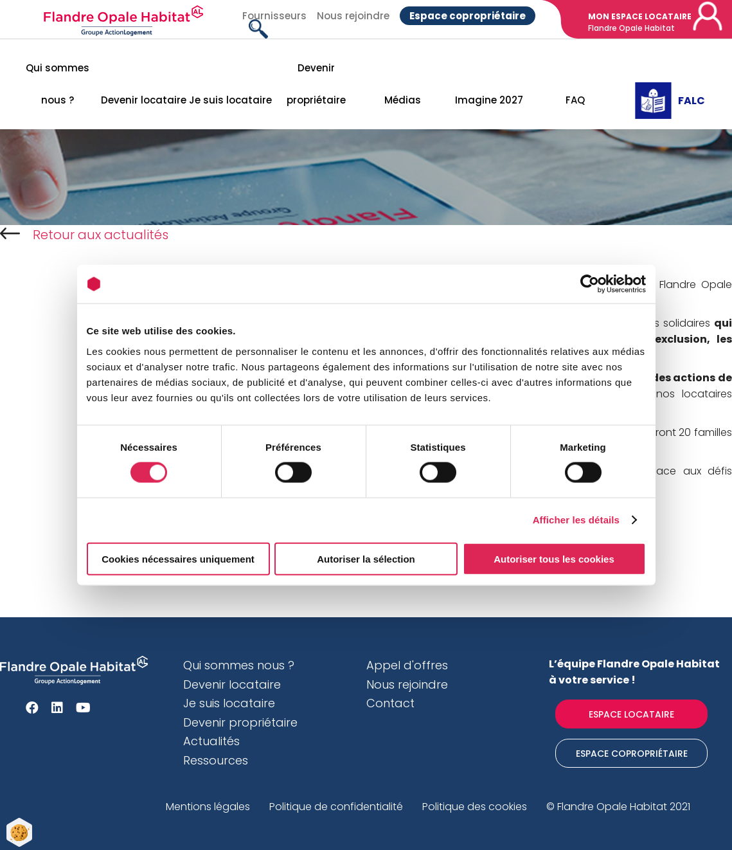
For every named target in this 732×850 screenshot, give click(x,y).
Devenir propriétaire (316, 84)
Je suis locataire (230, 100)
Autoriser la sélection (366, 558)
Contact (390, 703)
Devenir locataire (143, 100)
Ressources (215, 760)
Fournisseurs (274, 16)
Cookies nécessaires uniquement (178, 558)
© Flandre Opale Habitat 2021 (618, 806)
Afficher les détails (576, 519)
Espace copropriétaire (467, 16)
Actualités (211, 741)
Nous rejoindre (353, 16)
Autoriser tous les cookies (554, 558)
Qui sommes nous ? (57, 84)
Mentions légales (208, 806)
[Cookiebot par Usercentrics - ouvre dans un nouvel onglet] (589, 284)
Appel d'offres (407, 665)
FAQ (575, 100)
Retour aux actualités (84, 235)
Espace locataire (631, 714)
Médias (402, 100)
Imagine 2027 (489, 100)
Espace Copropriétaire (632, 753)
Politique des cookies (474, 806)
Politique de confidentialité (336, 806)
